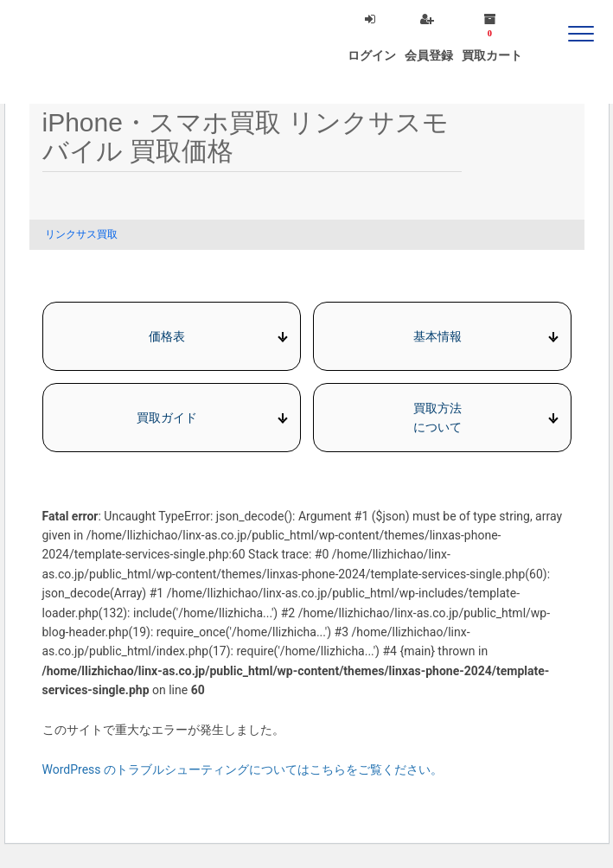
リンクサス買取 (81, 234)
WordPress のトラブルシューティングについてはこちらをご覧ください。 (243, 769)
